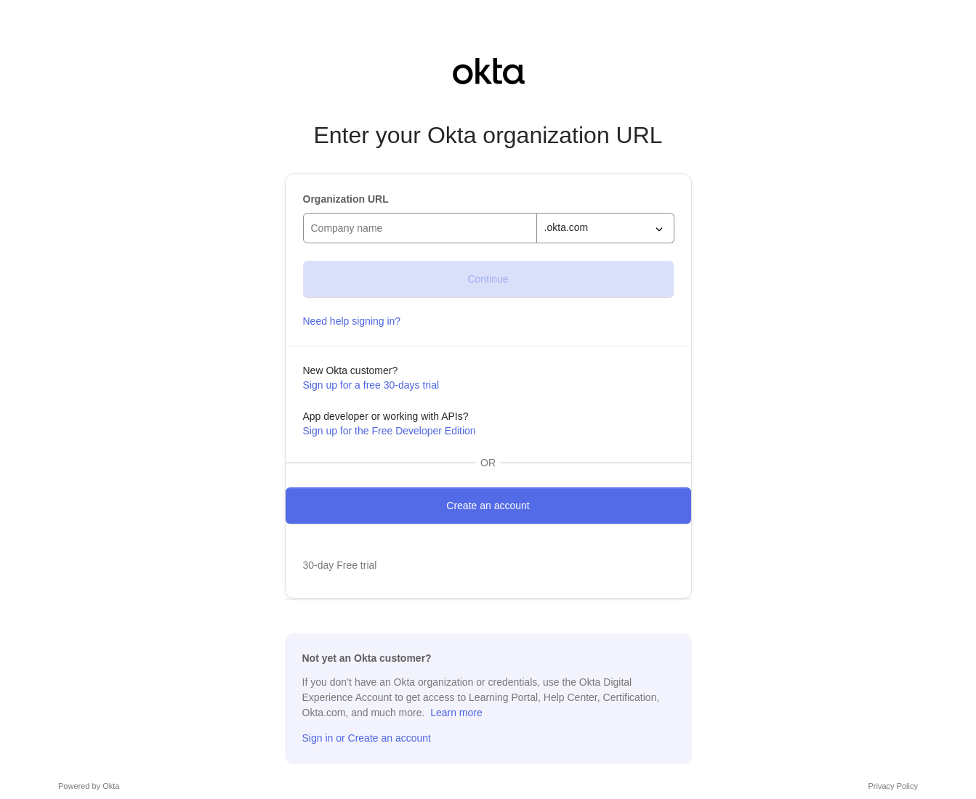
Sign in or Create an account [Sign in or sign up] (366, 738)
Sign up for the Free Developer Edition (389, 431)
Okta (110, 786)
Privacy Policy (893, 786)
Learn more (456, 712)
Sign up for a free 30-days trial (371, 385)
